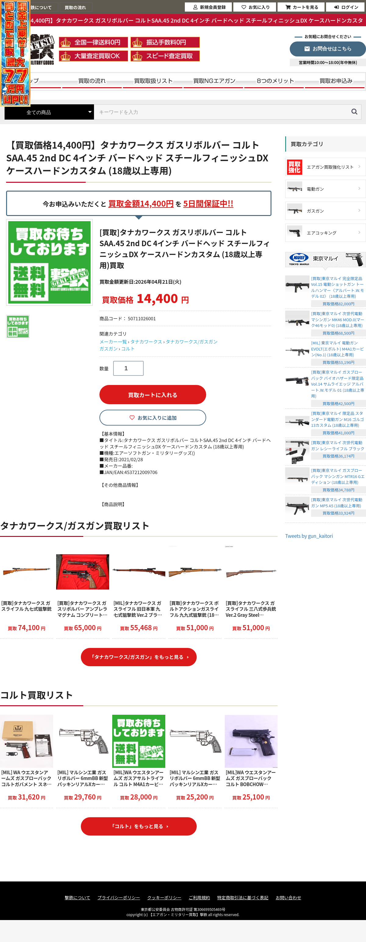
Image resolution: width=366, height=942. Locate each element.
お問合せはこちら (332, 48)
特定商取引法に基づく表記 (242, 898)
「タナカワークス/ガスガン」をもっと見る (136, 657)
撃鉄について (77, 898)
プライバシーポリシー (119, 898)
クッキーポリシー (164, 898)
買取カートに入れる (153, 395)
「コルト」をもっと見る (136, 826)
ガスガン (108, 348)
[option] (50, 262)
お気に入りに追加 (157, 417)
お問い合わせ (288, 898)
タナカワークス (146, 341)
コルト (128, 348)
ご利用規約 (199, 898)
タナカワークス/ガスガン (191, 341)
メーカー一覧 (113, 341)
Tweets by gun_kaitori (309, 535)
